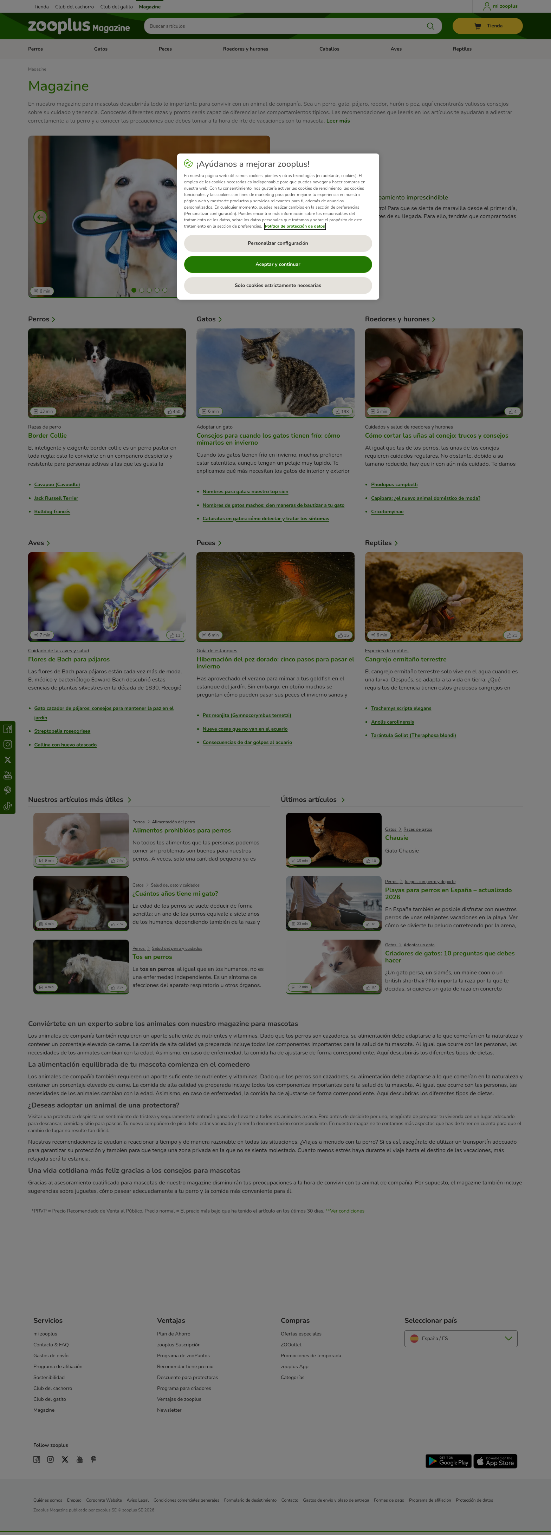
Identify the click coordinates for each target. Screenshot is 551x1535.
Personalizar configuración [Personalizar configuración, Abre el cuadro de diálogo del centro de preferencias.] (278, 243)
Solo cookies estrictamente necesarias (278, 285)
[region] (278, 227)
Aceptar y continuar (277, 264)
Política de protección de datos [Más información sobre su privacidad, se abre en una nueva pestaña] (295, 226)
